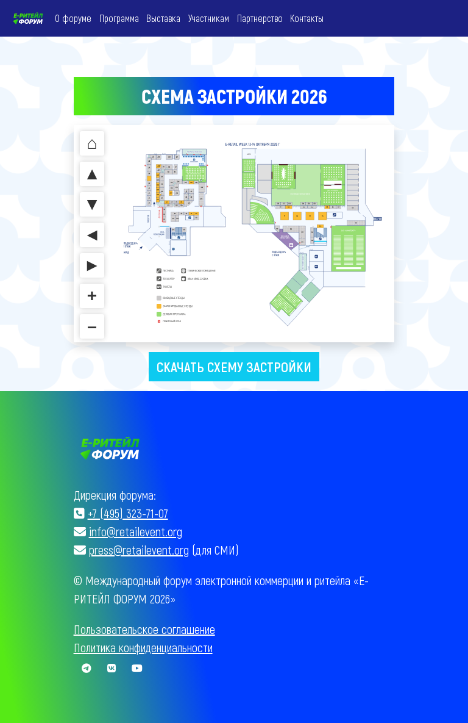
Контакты (307, 18)
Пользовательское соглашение (144, 628)
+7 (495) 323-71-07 (128, 512)
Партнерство (260, 18)
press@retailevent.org (139, 549)
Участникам (208, 18)
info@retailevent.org (135, 530)
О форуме (73, 18)
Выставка (163, 18)
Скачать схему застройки (234, 366)
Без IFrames (234, 235)
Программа (119, 18)
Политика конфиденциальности (143, 646)
